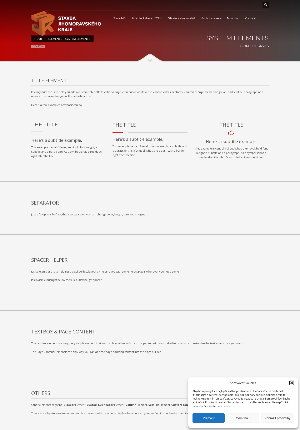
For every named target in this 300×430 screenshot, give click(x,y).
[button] (292, 383)
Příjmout (209, 418)
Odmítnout (243, 418)
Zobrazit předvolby (277, 418)
